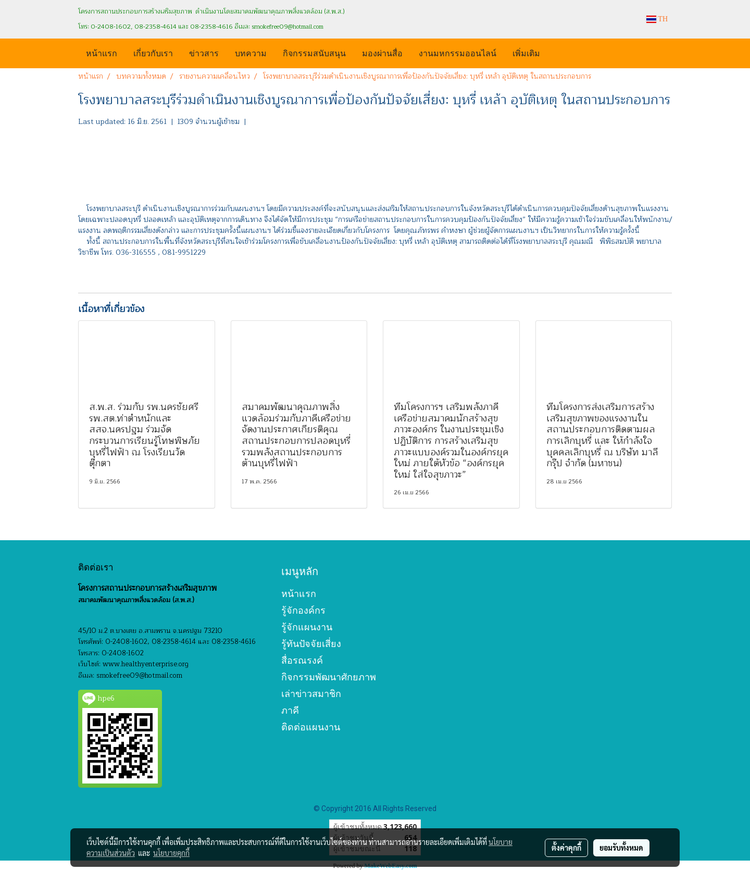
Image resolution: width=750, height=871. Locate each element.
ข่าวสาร (204, 52)
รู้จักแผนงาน (306, 626)
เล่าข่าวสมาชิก (311, 693)
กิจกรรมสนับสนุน (314, 52)
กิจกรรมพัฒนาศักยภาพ (328, 676)
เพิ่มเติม (526, 52)
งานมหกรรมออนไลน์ (457, 52)
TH (657, 19)
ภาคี (290, 710)
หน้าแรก (101, 52)
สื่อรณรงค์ (302, 660)
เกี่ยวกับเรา (153, 52)
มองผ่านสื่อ (382, 52)
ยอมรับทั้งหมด (621, 847)
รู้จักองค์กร (303, 610)
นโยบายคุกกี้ (171, 852)
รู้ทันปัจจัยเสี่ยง (311, 643)
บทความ (251, 52)
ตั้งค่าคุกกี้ (566, 847)
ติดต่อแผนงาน (310, 726)
